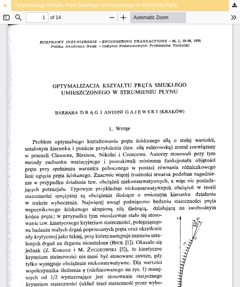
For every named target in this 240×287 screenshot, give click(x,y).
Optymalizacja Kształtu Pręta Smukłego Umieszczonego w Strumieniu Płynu (96, 5)
